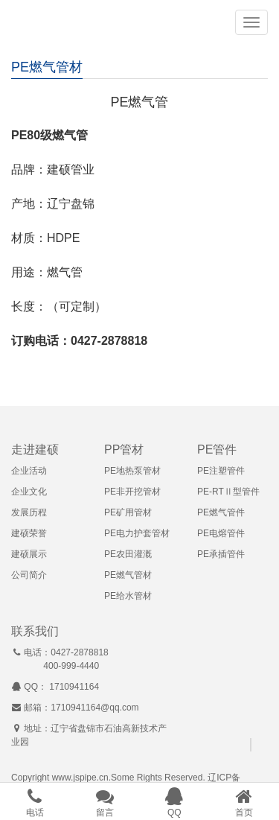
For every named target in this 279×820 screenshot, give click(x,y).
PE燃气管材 (128, 575)
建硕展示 (29, 554)
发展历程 (29, 512)
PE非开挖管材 (132, 491)
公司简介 (29, 575)
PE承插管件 (221, 554)
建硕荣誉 (29, 533)
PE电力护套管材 (137, 533)
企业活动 (29, 470)
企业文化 (29, 491)
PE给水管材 (128, 596)
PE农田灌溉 (128, 554)
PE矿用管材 (128, 512)
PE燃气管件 (221, 512)
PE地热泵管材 (132, 470)
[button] (251, 22)
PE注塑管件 (221, 470)
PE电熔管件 (221, 533)
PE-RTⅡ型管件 (228, 491)
